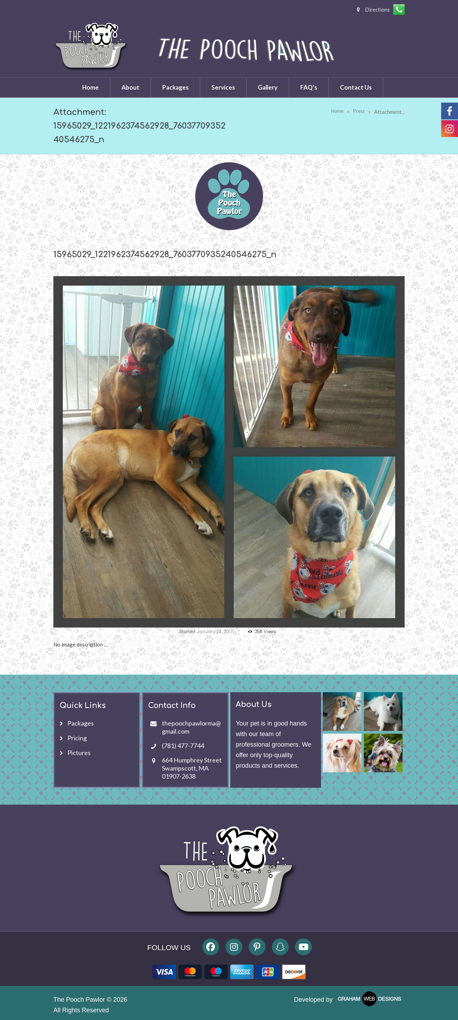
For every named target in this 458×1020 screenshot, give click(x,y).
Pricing (77, 737)
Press (358, 112)
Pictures (79, 752)
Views (265, 631)
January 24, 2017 (215, 631)
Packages (80, 723)
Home (334, 112)
